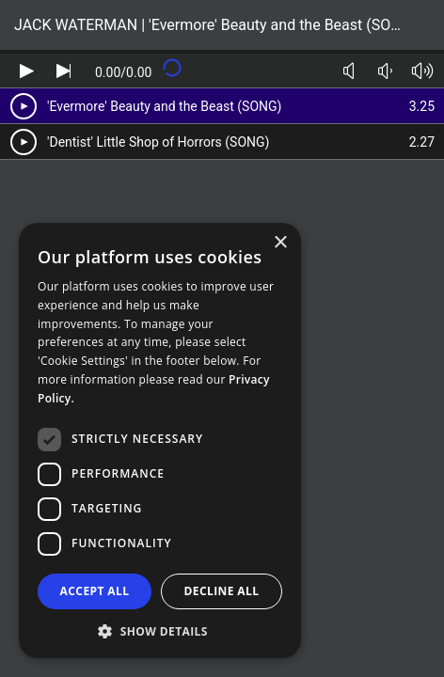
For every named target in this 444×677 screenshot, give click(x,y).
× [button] (280, 243)
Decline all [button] (222, 591)
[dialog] (160, 440)
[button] (160, 630)
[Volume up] (422, 71)
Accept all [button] (95, 591)
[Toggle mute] (348, 71)
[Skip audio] (63, 71)
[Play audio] (26, 71)
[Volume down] (385, 71)
